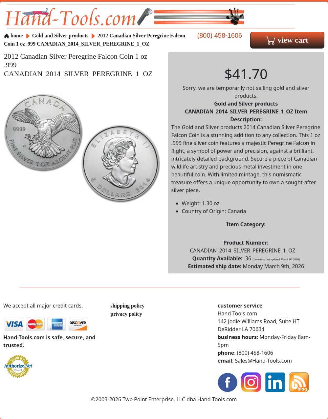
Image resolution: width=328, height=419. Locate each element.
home (13, 35)
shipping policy (127, 306)
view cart (287, 40)
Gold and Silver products (61, 35)
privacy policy (126, 314)
